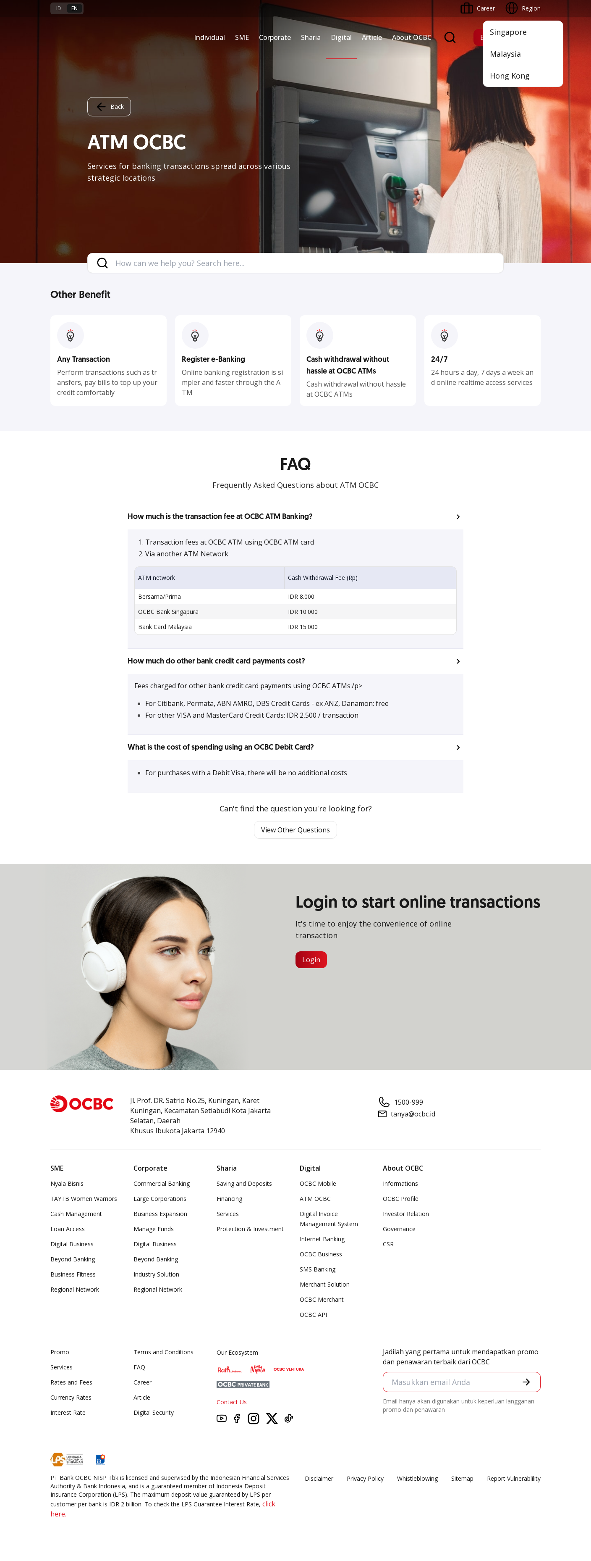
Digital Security (153, 1412)
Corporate (275, 37)
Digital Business (72, 1244)
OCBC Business (321, 1254)
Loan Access (67, 1229)
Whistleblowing (417, 1478)
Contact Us (232, 1402)
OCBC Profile (400, 1199)
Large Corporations (159, 1199)
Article (372, 37)
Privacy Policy (365, 1478)
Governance (399, 1229)
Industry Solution (156, 1274)
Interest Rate (68, 1412)
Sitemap (462, 1478)
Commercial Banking (161, 1183)
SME (242, 37)
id (58, 8)
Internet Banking (322, 1239)
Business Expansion (160, 1214)
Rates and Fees (71, 1382)
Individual (209, 37)
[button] (295, 516)
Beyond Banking (72, 1259)
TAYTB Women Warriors (83, 1199)
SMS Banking (317, 1269)
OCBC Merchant (322, 1299)
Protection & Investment (250, 1229)
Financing (229, 1199)
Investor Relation (406, 1214)
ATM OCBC (315, 1199)
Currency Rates (71, 1397)
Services (228, 1214)
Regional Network (74, 1289)
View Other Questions (295, 829)
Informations (400, 1183)
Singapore (508, 32)
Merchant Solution (325, 1284)
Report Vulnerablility (514, 1478)
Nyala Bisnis (67, 1183)
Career (142, 1382)
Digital (341, 37)
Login (311, 959)
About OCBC (411, 37)
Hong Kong (510, 76)
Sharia (311, 37)
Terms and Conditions (163, 1352)
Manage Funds (153, 1229)
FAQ (139, 1367)
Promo (59, 1352)
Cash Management (76, 1214)
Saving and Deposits (244, 1183)
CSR (388, 1244)
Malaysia (505, 54)
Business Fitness (73, 1274)
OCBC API (313, 1315)
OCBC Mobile (318, 1183)
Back (109, 106)
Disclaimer (319, 1478)
